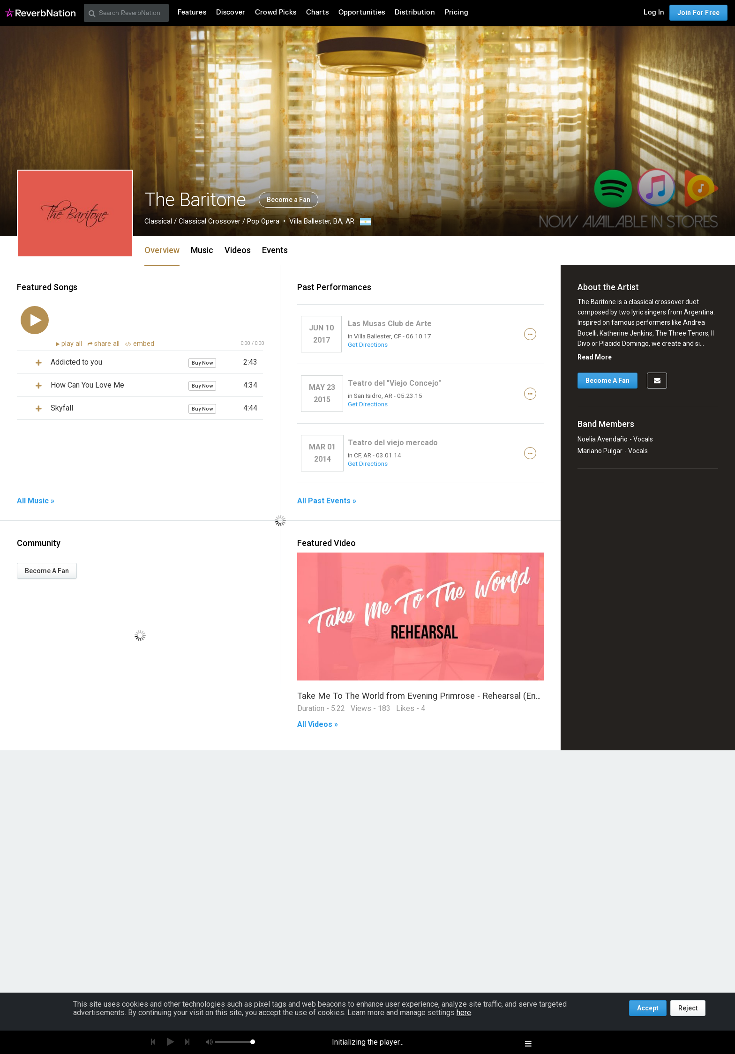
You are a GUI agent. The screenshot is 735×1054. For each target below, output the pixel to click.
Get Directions (368, 344)
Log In (654, 12)
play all (72, 344)
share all (104, 344)
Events (275, 250)
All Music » (35, 501)
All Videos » (317, 724)
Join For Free (698, 12)
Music (202, 250)
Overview (162, 250)
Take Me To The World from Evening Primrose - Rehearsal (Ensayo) (427, 696)
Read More (595, 357)
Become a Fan (288, 199)
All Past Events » (326, 501)
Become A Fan (47, 571)
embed (139, 344)
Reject (688, 1008)
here (464, 1012)
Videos (238, 250)
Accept (648, 1008)
